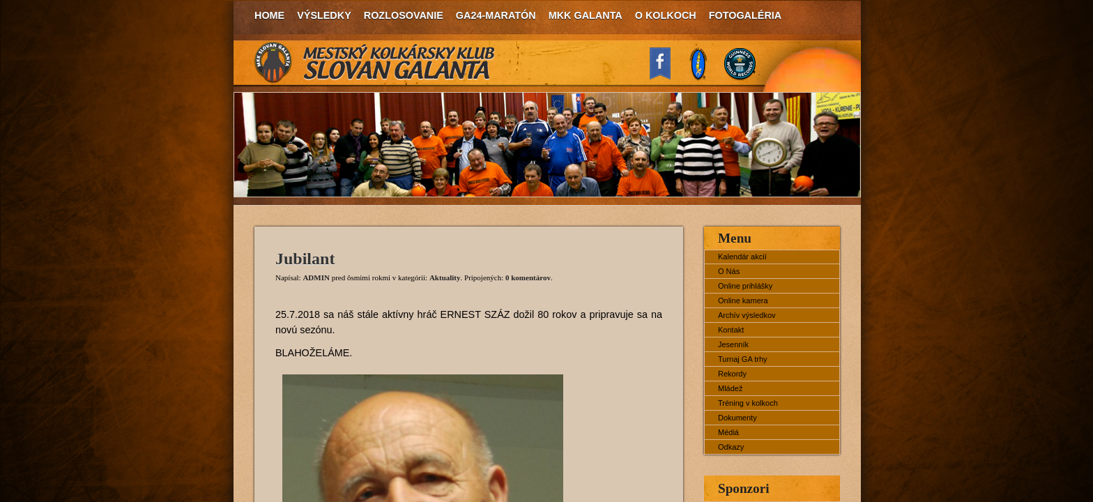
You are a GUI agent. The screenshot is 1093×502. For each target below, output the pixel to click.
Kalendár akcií (742, 256)
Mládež (730, 388)
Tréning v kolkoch (748, 403)
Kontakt (731, 330)
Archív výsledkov (747, 315)
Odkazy (731, 447)
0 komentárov (528, 277)
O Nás (729, 271)
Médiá (728, 432)
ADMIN (316, 277)
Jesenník (733, 344)
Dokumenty (737, 417)
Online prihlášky (745, 286)
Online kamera (743, 300)
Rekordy (732, 374)
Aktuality (445, 277)
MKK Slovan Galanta (375, 62)
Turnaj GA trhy (742, 359)
